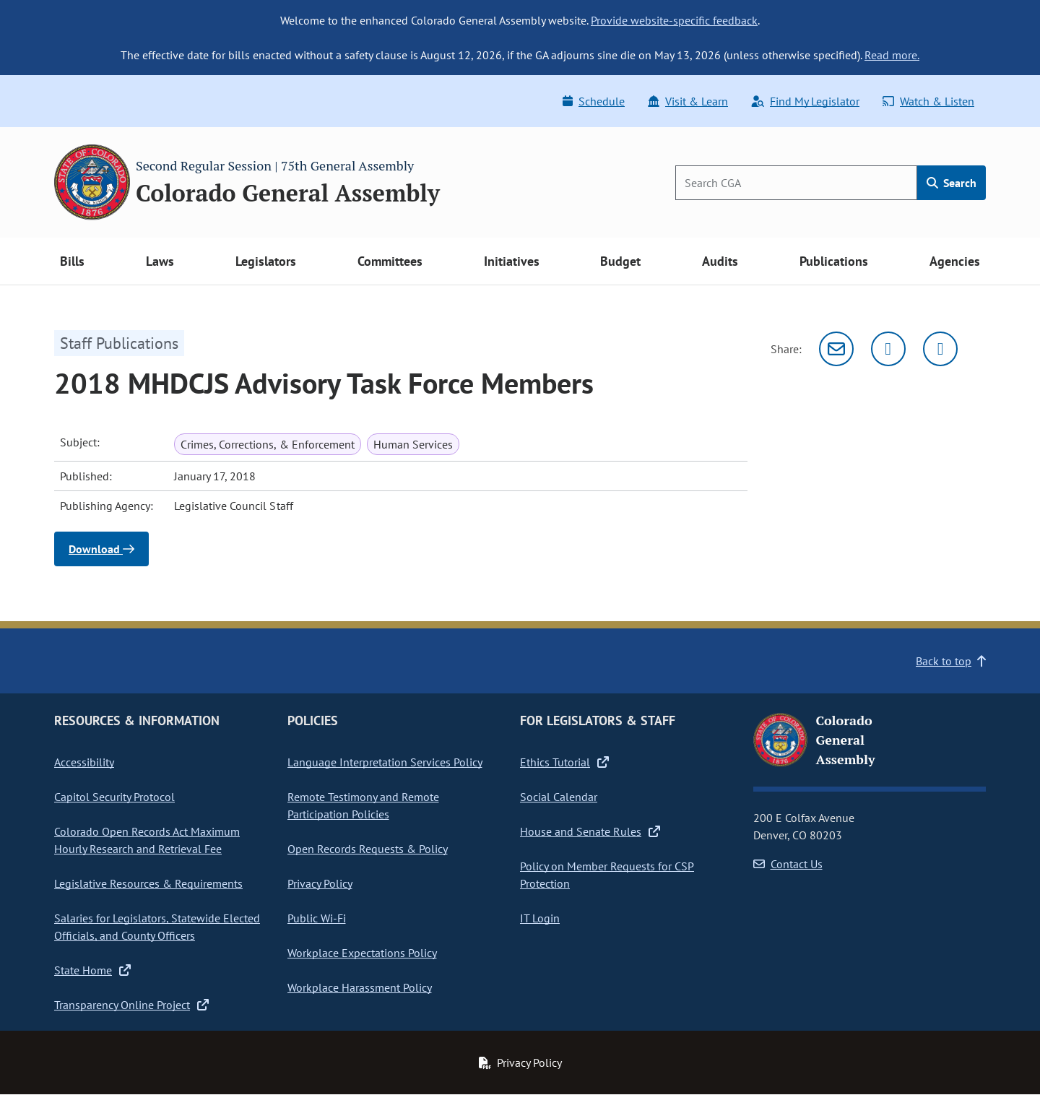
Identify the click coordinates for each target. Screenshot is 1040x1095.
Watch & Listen (928, 101)
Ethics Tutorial (564, 762)
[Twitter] (888, 349)
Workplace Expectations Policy (362, 952)
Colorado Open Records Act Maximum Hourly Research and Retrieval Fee (147, 840)
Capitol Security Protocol (114, 796)
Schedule (594, 101)
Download (101, 549)
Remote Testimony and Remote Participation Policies (363, 805)
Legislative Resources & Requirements (148, 883)
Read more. (891, 55)
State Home (92, 970)
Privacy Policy (319, 883)
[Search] (796, 182)
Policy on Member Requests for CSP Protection (607, 875)
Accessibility (84, 762)
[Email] (836, 349)
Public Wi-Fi (316, 918)
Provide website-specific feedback (674, 20)
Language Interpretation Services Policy (384, 762)
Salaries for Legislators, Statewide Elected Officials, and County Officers (157, 927)
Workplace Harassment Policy (359, 987)
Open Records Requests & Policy (367, 848)
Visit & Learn (688, 101)
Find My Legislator (805, 101)
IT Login (540, 918)
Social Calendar (558, 796)
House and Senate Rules (590, 831)
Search (951, 183)
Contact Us (788, 864)
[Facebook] (940, 349)
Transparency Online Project (131, 1004)
